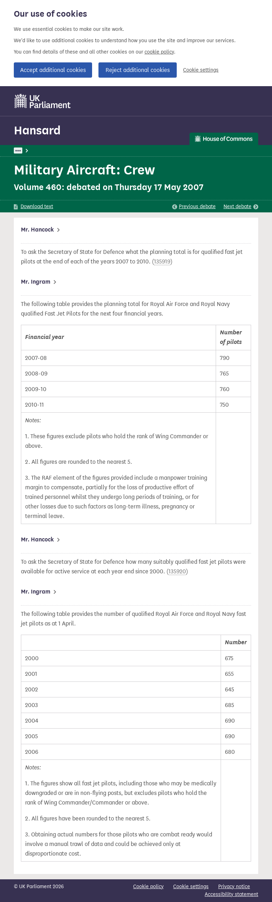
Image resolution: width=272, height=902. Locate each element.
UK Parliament (30, 150)
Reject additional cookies (138, 70)
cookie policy (159, 52)
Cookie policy (148, 887)
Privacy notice (234, 887)
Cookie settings (201, 70)
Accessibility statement (231, 894)
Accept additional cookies (53, 70)
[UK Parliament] (43, 101)
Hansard (37, 130)
